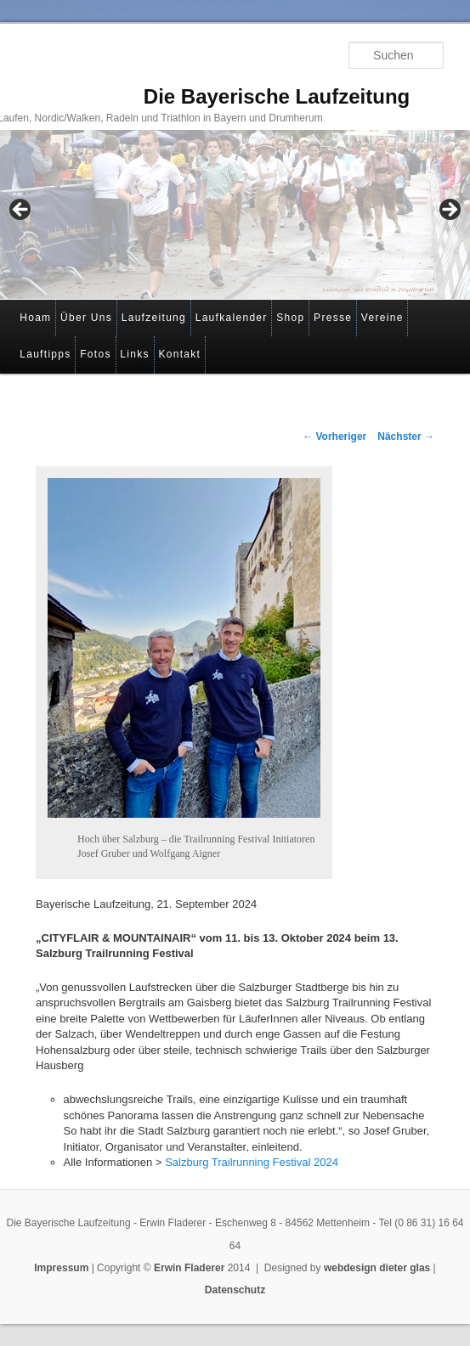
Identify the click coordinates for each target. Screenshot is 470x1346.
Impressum (61, 1268)
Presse (333, 318)
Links (135, 354)
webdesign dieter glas (377, 1268)
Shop (290, 318)
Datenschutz (235, 1290)
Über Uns (86, 318)
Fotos (95, 354)
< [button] (21, 210)
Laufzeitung (154, 318)
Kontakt (179, 354)
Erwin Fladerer (189, 1268)
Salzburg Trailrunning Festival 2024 (251, 1162)
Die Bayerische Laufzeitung (277, 96)
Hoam (35, 318)
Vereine (382, 318)
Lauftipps (45, 354)
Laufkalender (231, 318)
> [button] (449, 210)
